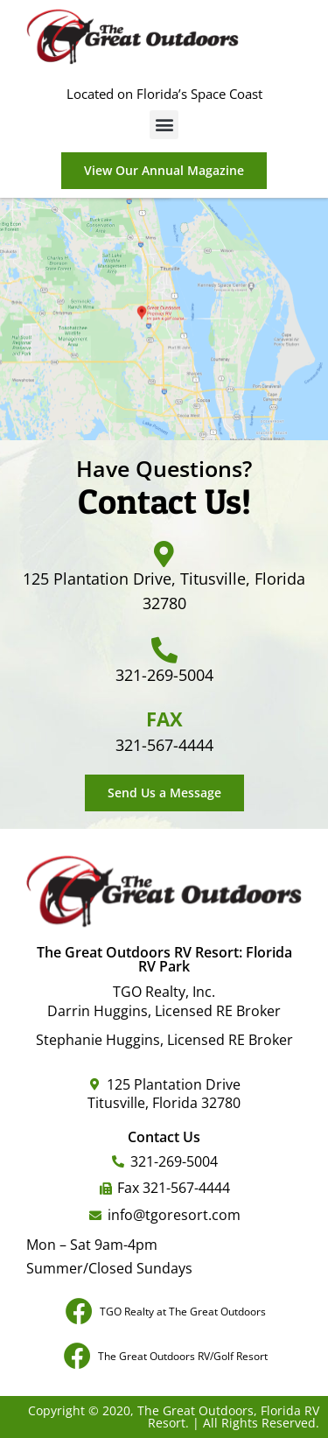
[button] (164, 124)
